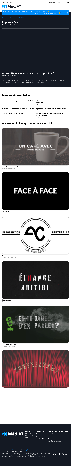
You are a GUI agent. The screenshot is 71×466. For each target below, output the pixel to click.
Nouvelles (6, 11)
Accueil (5, 18)
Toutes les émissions (16, 18)
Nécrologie (24, 11)
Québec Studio (14, 450)
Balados (17, 11)
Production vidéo (38, 12)
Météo (31, 11)
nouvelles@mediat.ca (54, 441)
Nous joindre (52, 2)
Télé (12, 11)
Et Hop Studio (27, 450)
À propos (58, 2)
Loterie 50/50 (45, 12)
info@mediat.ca (52, 433)
